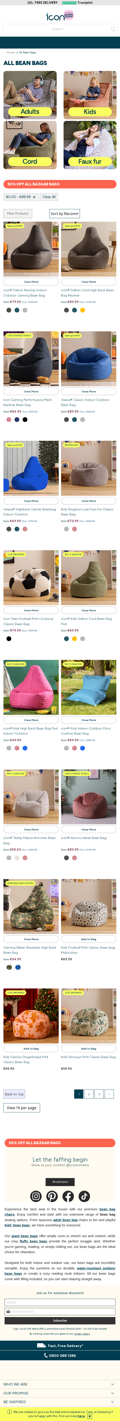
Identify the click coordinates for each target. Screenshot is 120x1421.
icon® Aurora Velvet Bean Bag (83, 838)
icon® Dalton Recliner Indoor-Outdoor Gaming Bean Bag (25, 292)
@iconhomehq (77, 1165)
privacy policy (82, 1333)
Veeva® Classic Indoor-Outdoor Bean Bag (85, 402)
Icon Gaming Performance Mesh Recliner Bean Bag (27, 402)
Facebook (68, 1196)
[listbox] (31, 311)
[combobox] (60, 29)
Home (11, 52)
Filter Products (18, 213)
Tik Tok (84, 1196)
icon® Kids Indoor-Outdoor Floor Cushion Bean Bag (86, 731)
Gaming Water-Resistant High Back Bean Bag (29, 950)
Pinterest (52, 1196)
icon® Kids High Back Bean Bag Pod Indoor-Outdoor (30, 731)
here (81, 1416)
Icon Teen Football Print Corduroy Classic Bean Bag (28, 621)
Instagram (36, 1196)
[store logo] (60, 15)
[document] (60, 1414)
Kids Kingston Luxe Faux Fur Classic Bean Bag (87, 511)
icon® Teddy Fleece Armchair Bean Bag (29, 840)
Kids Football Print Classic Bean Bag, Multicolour (88, 950)
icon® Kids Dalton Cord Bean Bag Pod (86, 621)
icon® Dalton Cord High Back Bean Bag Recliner (87, 292)
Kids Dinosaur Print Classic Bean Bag (88, 1057)
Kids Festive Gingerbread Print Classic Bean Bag (25, 1059)
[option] (9, 310)
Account (105, 12)
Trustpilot (85, 2)
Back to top (14, 1094)
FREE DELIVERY (46, 2)
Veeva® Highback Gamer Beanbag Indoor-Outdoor (29, 511)
